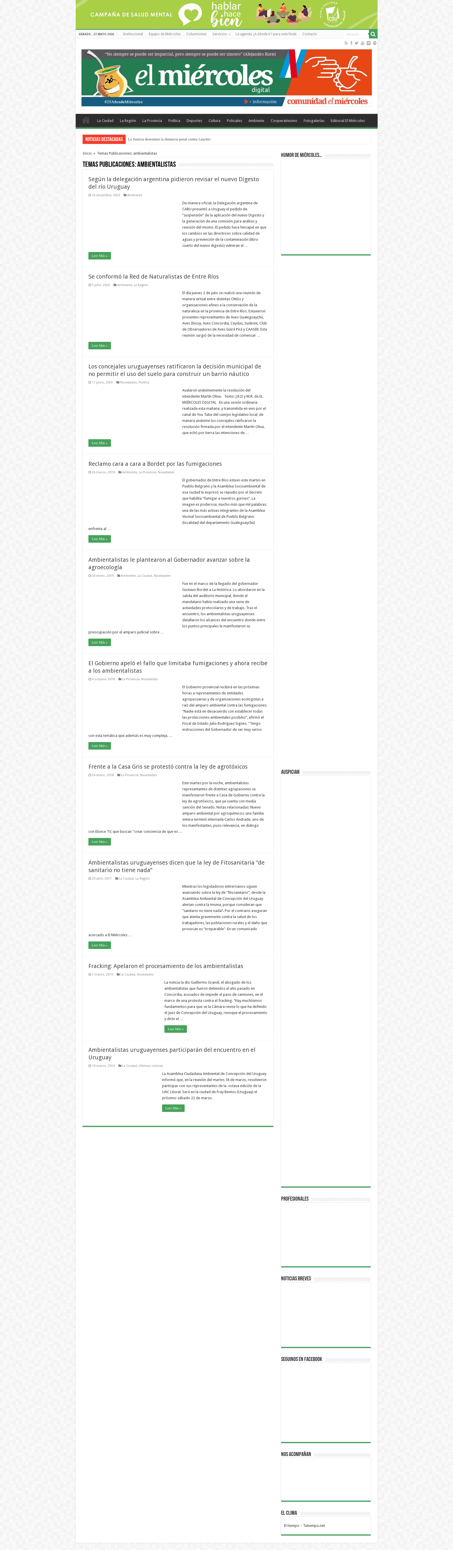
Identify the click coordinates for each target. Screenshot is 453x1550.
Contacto (309, 34)
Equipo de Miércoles (165, 34)
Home (86, 120)
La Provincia (152, 120)
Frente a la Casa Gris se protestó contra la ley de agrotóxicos (168, 766)
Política (174, 120)
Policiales (234, 120)
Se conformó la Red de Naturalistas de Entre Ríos (153, 276)
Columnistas (196, 34)
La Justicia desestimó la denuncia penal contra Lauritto (169, 139)
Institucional (133, 34)
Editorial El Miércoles (348, 120)
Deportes (194, 120)
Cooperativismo (284, 120)
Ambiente (256, 120)
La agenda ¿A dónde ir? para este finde (265, 34)
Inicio (87, 153)
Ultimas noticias (151, 1066)
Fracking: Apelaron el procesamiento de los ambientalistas (165, 966)
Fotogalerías (314, 120)
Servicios (219, 34)
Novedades (128, 382)
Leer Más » (100, 256)
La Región (128, 120)
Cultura (214, 120)
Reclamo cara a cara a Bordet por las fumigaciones (155, 463)
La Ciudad (105, 120)
